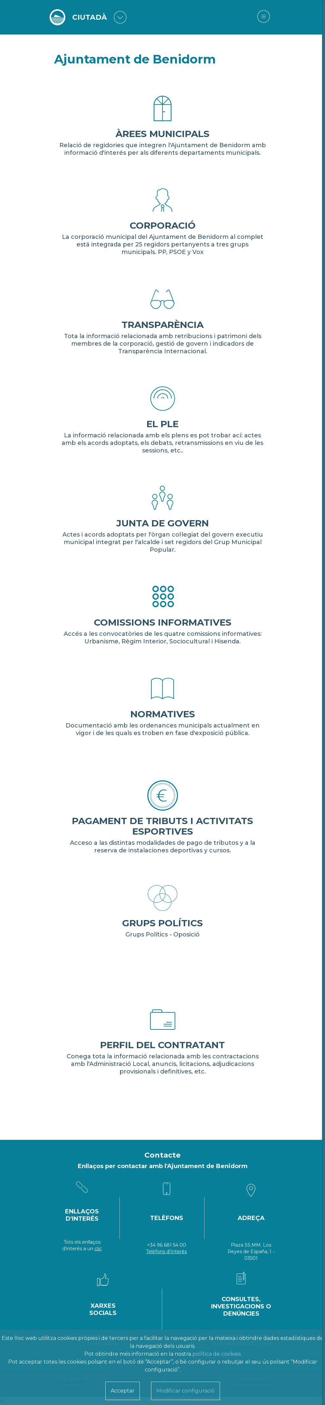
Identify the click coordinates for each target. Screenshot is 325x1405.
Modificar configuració (185, 1391)
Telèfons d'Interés (166, 1252)
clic (98, 1249)
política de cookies (216, 1354)
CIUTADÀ (89, 17)
